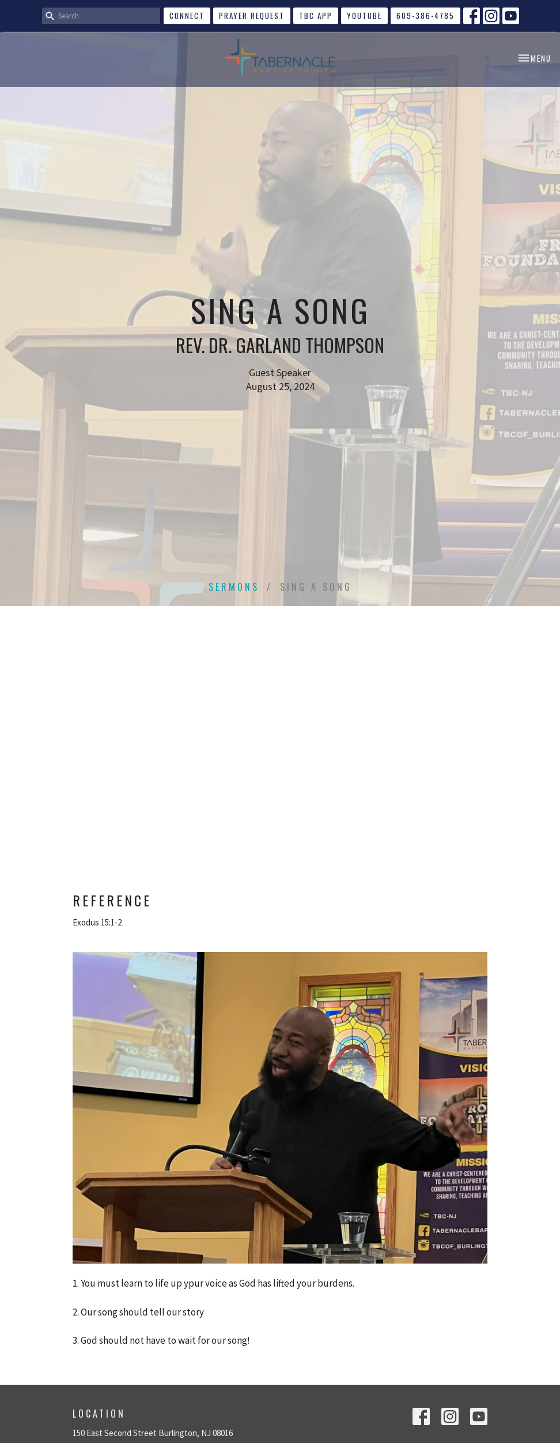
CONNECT (187, 15)
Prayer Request (252, 15)
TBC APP (315, 15)
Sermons (234, 587)
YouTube (364, 15)
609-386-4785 (425, 15)
